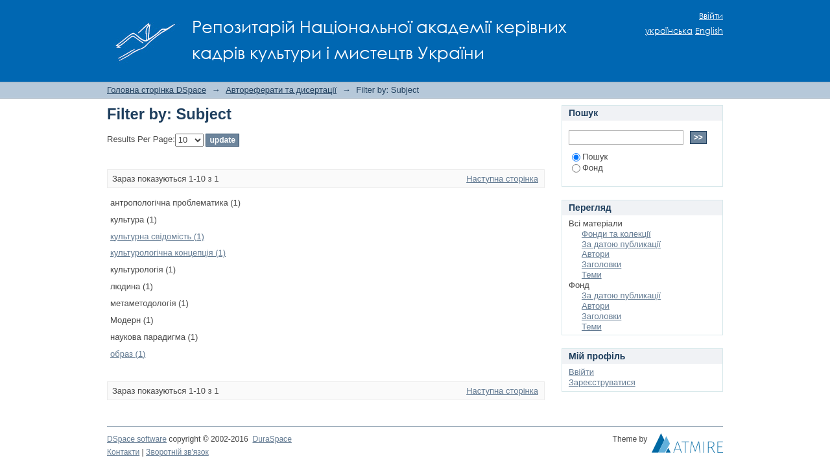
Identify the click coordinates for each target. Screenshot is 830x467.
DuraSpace (271, 439)
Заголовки (601, 264)
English (709, 30)
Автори (596, 254)
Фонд (587, 168)
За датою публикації (621, 244)
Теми (592, 275)
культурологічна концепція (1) (168, 252)
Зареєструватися (602, 382)
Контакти (123, 452)
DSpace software (137, 439)
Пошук (590, 157)
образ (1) (127, 354)
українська (669, 30)
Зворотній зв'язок (177, 452)
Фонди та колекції (616, 234)
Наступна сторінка (502, 179)
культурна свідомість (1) (157, 236)
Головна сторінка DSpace (156, 90)
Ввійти (711, 15)
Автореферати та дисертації (281, 90)
